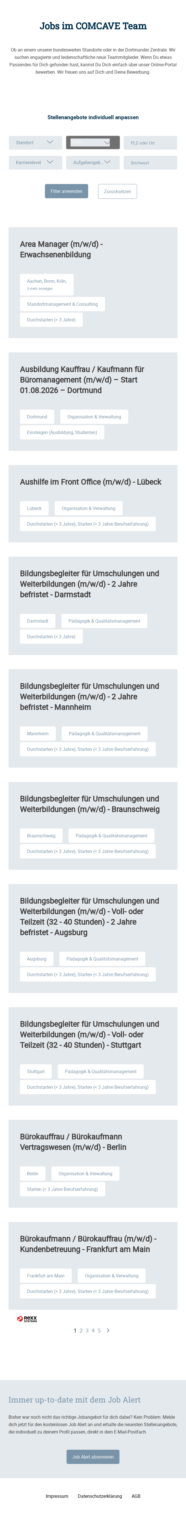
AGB (136, 1496)
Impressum (57, 1496)
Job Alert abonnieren (93, 1457)
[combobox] (93, 142)
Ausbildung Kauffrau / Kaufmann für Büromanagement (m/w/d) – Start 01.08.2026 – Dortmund (82, 379)
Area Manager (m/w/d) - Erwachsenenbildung (61, 249)
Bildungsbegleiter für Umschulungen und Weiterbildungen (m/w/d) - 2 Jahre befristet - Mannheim (89, 696)
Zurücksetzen (117, 191)
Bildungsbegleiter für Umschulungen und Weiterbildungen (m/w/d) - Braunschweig (90, 803)
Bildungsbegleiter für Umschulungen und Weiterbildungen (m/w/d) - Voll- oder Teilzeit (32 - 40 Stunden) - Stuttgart (89, 1034)
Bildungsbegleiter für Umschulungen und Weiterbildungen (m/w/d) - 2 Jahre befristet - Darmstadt (89, 584)
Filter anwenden (66, 191)
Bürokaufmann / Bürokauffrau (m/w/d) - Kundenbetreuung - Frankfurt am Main (88, 1243)
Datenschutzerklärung (100, 1496)
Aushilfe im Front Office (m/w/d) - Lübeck (90, 481)
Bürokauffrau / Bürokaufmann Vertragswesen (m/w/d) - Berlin (73, 1141)
